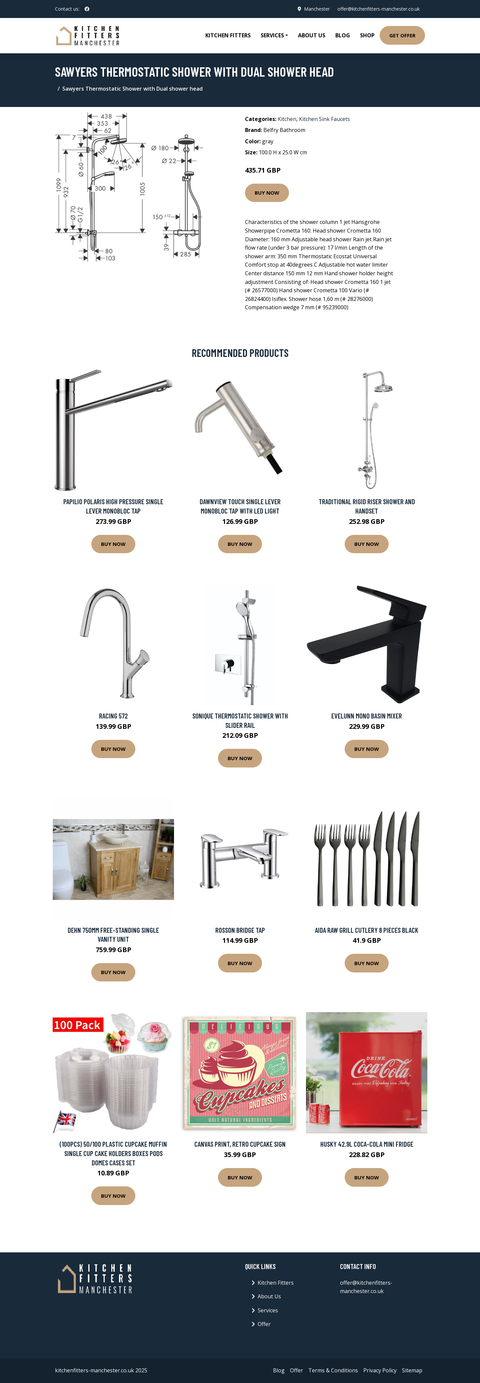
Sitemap (412, 1370)
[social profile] (87, 9)
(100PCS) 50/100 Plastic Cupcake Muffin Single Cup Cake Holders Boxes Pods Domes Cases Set (113, 1153)
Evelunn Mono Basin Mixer (366, 715)
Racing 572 (113, 715)
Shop (367, 35)
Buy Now (267, 192)
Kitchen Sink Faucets (324, 119)
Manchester (316, 9)
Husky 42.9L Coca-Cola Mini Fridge (366, 1144)
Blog (342, 35)
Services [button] (272, 35)
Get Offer (402, 35)
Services (268, 1310)
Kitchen (287, 119)
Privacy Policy (380, 1370)
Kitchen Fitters (228, 35)
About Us (311, 35)
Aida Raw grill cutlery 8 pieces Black (366, 930)
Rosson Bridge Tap (240, 930)
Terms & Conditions (333, 1370)
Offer (264, 1324)
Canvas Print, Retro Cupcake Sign (240, 1144)
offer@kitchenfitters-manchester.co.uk (378, 9)
